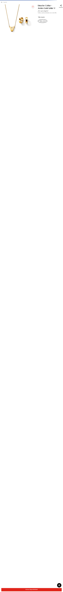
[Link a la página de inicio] (1, 2)
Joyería (5, 2)
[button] (42, 21)
